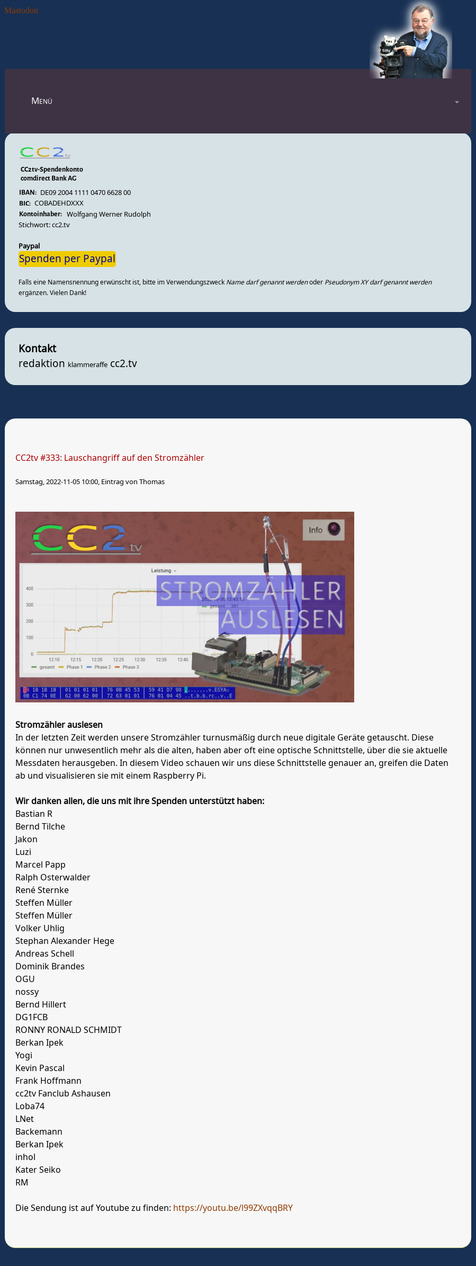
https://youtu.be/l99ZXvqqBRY (233, 1208)
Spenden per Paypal (67, 259)
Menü (41, 101)
